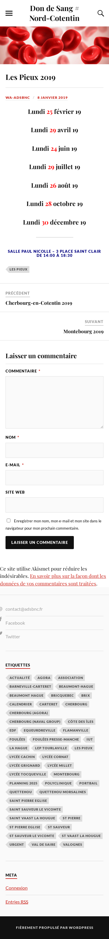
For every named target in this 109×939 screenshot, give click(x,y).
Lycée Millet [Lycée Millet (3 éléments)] (60, 765)
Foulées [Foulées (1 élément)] (17, 739)
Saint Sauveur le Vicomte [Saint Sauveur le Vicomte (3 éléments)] (35, 809)
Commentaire (23, 371)
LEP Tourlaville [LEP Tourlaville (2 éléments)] (51, 748)
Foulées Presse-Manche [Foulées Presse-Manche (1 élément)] (56, 739)
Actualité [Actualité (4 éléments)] (20, 678)
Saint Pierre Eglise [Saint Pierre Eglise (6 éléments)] (28, 800)
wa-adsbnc (18, 97)
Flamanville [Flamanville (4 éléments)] (75, 730)
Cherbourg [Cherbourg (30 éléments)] (76, 704)
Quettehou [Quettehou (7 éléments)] (21, 792)
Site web (15, 492)
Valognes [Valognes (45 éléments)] (72, 844)
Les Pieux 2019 (31, 77)
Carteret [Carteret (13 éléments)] (49, 704)
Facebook (15, 623)
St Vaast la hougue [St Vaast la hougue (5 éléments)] (81, 836)
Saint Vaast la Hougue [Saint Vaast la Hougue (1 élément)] (32, 818)
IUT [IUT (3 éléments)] (90, 739)
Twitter (13, 636)
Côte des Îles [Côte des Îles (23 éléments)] (81, 721)
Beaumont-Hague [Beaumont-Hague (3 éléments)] (76, 686)
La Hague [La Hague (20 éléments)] (19, 748)
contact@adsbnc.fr (24, 609)
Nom (12, 437)
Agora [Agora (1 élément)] (44, 678)
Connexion (17, 887)
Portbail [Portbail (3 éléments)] (88, 783)
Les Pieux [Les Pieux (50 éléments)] (84, 748)
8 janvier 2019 (52, 97)
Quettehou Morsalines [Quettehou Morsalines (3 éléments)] (63, 792)
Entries (17, 901)
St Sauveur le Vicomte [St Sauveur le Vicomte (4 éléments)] (32, 836)
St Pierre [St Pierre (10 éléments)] (72, 818)
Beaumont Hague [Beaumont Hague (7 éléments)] (27, 695)
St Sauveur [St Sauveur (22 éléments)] (59, 827)
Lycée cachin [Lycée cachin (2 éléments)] (22, 757)
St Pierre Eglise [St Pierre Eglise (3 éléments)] (25, 827)
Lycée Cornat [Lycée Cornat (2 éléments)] (55, 757)
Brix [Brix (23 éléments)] (85, 695)
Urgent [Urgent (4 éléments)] (17, 844)
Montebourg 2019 (83, 331)
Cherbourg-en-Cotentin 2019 (39, 303)
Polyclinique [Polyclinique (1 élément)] (58, 783)
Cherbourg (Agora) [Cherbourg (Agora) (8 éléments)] (29, 713)
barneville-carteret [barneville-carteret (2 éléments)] (30, 686)
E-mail (15, 465)
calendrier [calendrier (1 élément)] (21, 704)
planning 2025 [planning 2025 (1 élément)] (23, 783)
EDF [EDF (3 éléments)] (13, 730)
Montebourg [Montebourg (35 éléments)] (67, 774)
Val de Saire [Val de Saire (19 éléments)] (44, 844)
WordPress (81, 927)
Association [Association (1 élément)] (70, 678)
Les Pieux (19, 269)
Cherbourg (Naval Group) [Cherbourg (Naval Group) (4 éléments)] (35, 721)
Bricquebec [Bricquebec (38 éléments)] (62, 695)
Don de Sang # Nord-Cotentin (54, 13)
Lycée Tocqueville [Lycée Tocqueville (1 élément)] (28, 774)
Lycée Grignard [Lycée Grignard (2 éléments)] (25, 765)
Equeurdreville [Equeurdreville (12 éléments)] (40, 730)
